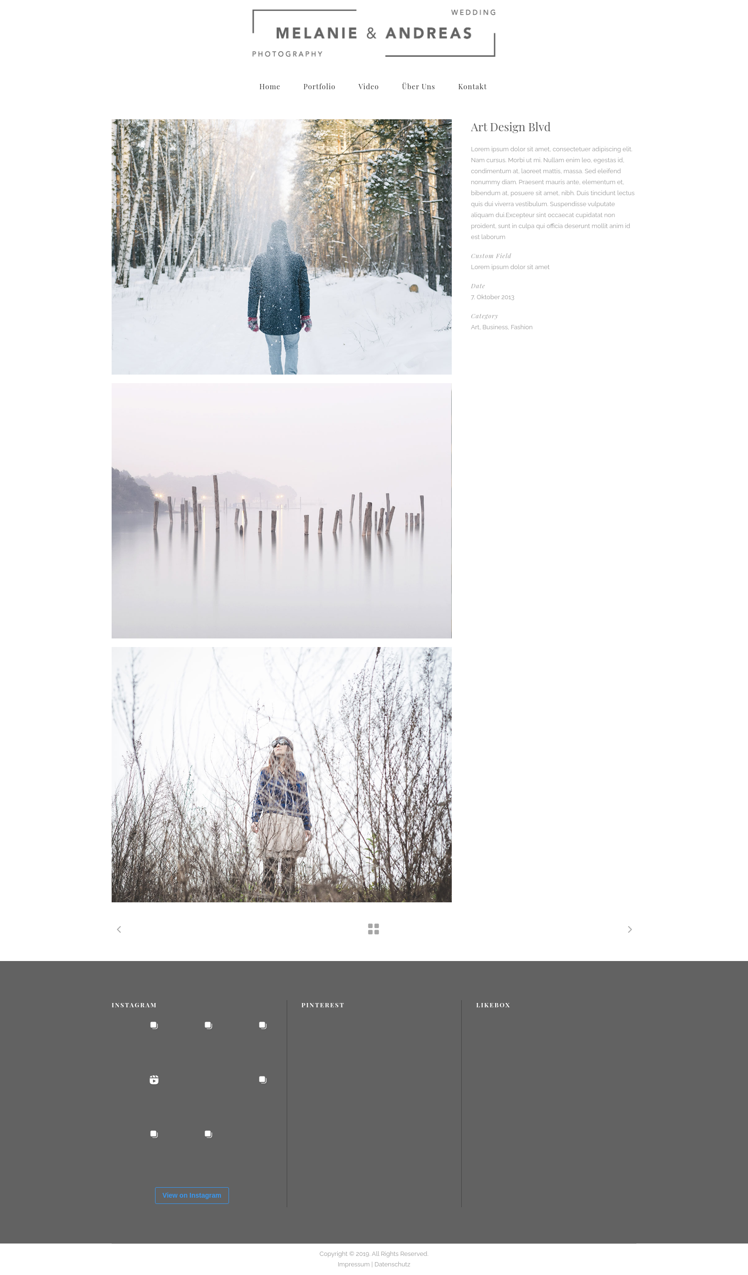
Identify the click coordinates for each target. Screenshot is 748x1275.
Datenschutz (392, 1264)
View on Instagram (192, 1195)
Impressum (355, 1264)
